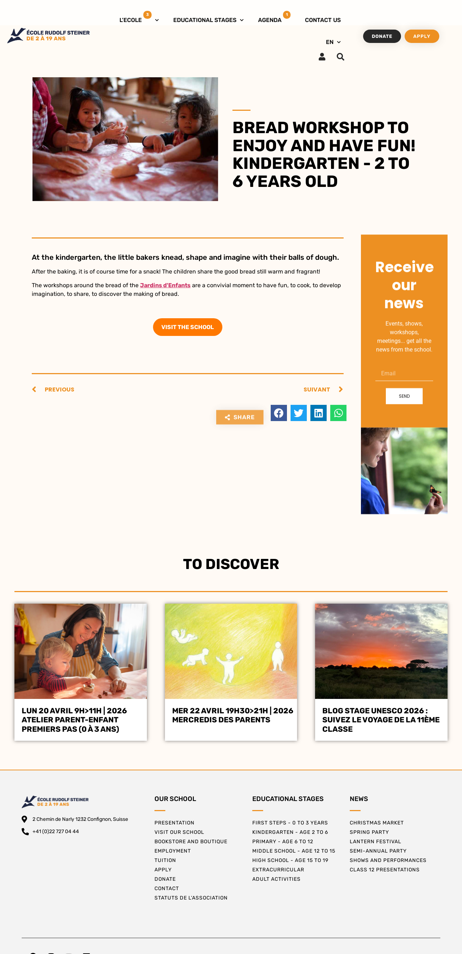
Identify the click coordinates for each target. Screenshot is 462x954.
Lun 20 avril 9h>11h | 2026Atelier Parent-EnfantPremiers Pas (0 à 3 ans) (74, 719)
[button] (279, 413)
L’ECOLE (139, 18)
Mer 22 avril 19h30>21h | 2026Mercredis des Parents (232, 715)
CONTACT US (323, 20)
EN (333, 42)
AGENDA (274, 17)
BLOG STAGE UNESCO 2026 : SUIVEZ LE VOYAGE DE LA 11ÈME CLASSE (381, 719)
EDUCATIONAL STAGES (208, 20)
